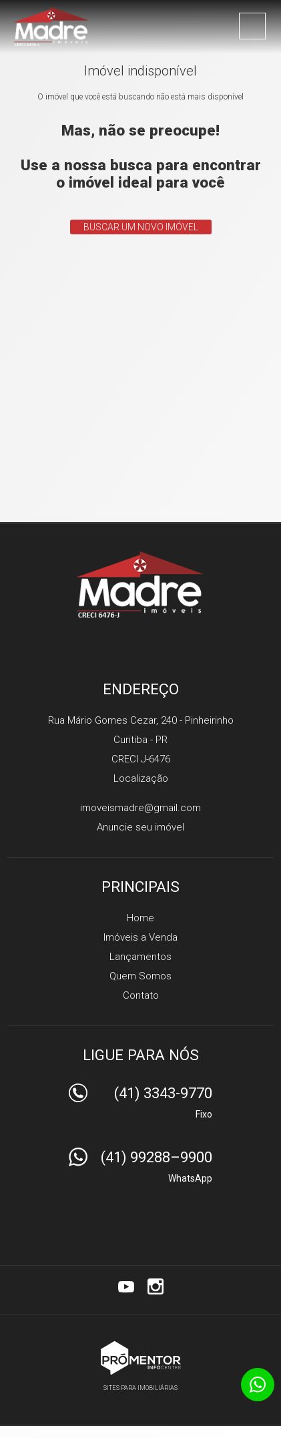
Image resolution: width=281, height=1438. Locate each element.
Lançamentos (140, 957)
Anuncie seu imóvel (140, 827)
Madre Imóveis (140, 584)
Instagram (155, 1286)
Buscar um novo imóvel (140, 227)
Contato (141, 995)
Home (140, 918)
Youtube (126, 1286)
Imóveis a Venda (140, 937)
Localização (140, 778)
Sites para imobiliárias (140, 1388)
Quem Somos (140, 976)
